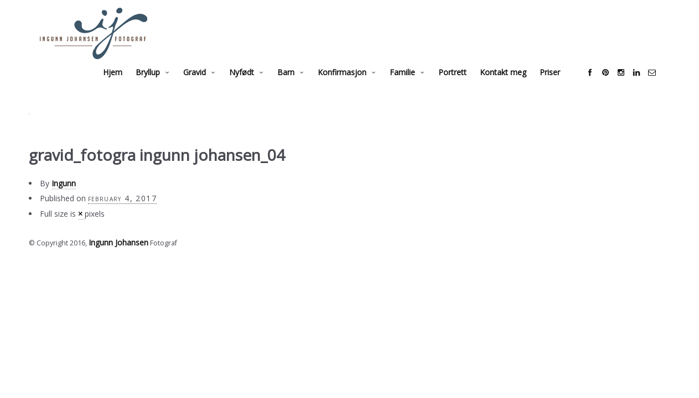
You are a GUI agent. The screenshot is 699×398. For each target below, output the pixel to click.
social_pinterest (616, 85)
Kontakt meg (514, 85)
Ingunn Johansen (117, 255)
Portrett (463, 85)
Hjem (123, 85)
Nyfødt (252, 85)
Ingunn (63, 196)
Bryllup (159, 85)
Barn (297, 85)
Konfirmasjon (353, 85)
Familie (413, 85)
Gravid (205, 85)
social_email (663, 85)
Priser (561, 85)
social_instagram (632, 85)
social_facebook (601, 85)
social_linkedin (647, 85)
